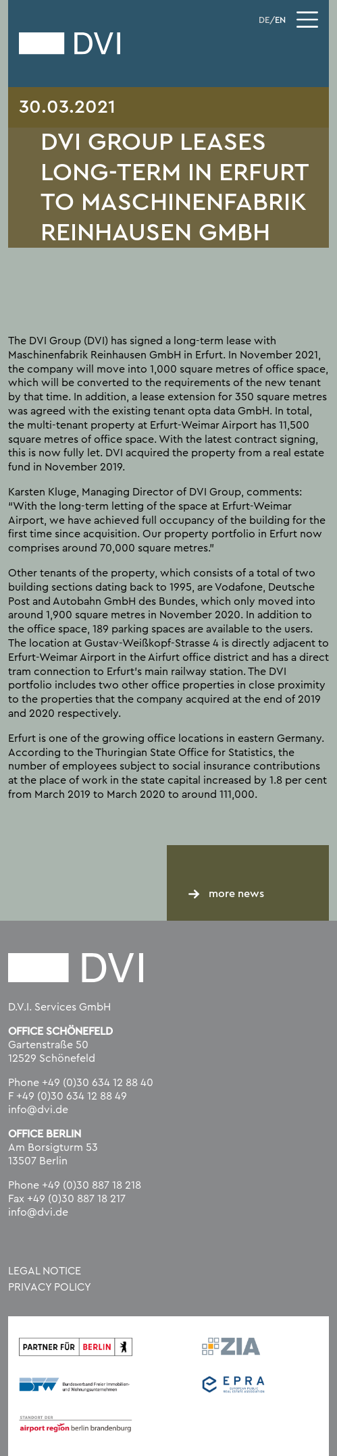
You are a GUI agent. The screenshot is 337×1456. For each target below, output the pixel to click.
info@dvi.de (38, 1109)
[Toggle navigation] (307, 19)
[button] (24, 1431)
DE (264, 20)
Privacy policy (49, 1287)
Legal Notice (44, 1271)
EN (280, 20)
